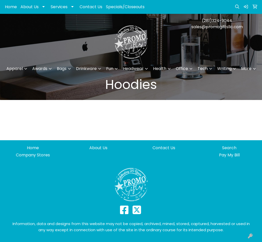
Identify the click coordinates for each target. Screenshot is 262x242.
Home (11, 7)
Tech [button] (203, 69)
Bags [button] (62, 69)
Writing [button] (224, 69)
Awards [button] (39, 69)
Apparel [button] (14, 69)
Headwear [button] (133, 69)
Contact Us (91, 7)
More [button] (246, 69)
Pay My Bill (229, 155)
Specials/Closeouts (125, 7)
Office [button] (182, 69)
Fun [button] (109, 69)
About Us (29, 7)
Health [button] (159, 69)
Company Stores (33, 155)
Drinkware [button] (86, 69)
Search (229, 148)
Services (59, 7)
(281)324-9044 (217, 21)
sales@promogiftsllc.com (217, 27)
